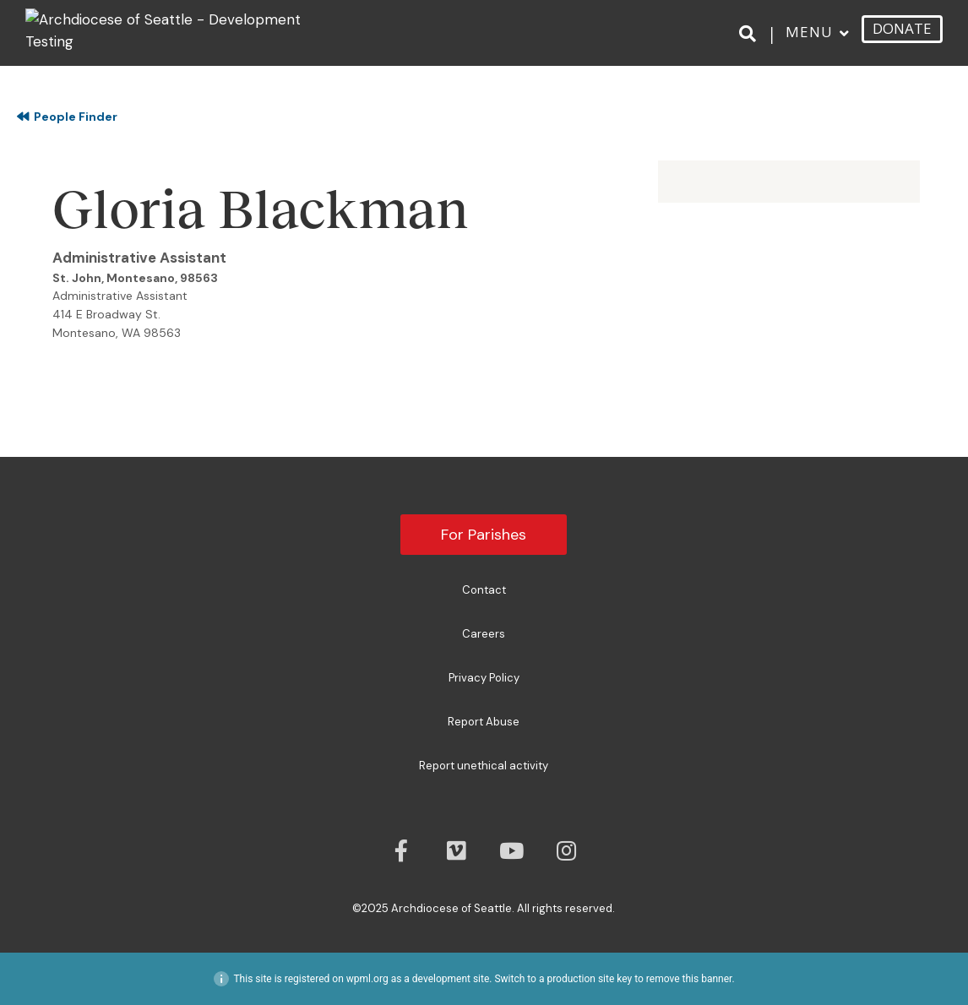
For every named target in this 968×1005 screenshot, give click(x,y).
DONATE (902, 28)
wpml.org (367, 979)
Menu (809, 31)
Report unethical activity (483, 765)
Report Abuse (483, 721)
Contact (484, 590)
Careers (483, 634)
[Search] (750, 33)
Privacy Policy (484, 678)
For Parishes (483, 534)
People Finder (67, 116)
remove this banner (689, 979)
